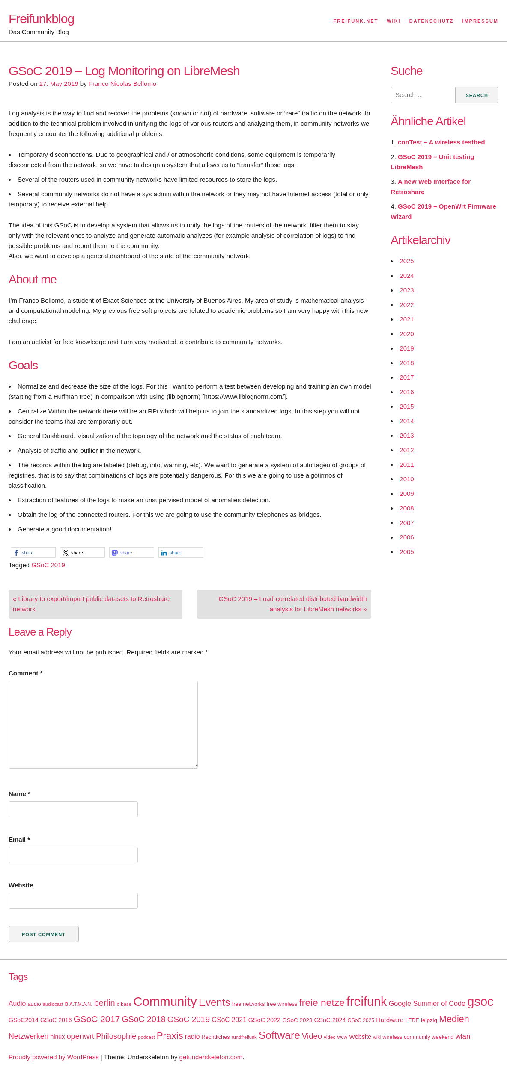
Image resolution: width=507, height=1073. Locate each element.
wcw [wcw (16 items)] (342, 1037)
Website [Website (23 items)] (360, 1036)
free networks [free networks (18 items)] (248, 1004)
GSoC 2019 (48, 565)
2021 (407, 319)
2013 (407, 435)
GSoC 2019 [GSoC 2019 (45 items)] (188, 1019)
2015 (407, 406)
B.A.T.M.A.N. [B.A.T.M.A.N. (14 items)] (78, 1004)
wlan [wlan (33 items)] (463, 1036)
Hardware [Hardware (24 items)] (389, 1020)
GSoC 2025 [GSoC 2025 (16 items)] (360, 1020)
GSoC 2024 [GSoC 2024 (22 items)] (330, 1020)
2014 (407, 420)
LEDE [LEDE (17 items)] (412, 1020)
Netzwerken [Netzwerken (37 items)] (28, 1036)
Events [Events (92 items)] (214, 1002)
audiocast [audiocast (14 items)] (53, 1004)
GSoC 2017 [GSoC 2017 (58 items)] (97, 1019)
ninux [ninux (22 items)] (58, 1036)
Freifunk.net (356, 21)
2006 (407, 537)
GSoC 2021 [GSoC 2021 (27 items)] (229, 1019)
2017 (407, 377)
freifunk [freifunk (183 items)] (366, 1001)
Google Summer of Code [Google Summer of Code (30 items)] (427, 1003)
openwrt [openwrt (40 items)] (80, 1036)
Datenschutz (431, 21)
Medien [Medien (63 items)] (454, 1019)
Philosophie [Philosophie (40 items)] (116, 1036)
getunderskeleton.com (211, 1057)
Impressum (480, 21)
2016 (407, 391)
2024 (407, 275)
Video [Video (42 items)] (312, 1036)
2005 (407, 551)
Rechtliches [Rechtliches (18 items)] (216, 1037)
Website (21, 885)
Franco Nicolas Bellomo (122, 83)
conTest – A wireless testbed (441, 142)
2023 (407, 290)
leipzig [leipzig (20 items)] (429, 1020)
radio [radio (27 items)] (192, 1036)
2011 (407, 464)
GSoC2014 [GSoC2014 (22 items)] (24, 1020)
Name (19, 793)
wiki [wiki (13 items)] (377, 1037)
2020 (407, 333)
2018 (407, 362)
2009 (407, 493)
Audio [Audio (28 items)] (17, 1003)
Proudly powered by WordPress (54, 1057)
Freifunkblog (41, 19)
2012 (407, 450)
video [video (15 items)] (329, 1037)
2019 (407, 348)
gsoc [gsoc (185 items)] (480, 1001)
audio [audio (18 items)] (34, 1004)
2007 (407, 522)
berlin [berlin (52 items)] (104, 1003)
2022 (407, 304)
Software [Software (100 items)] (279, 1035)
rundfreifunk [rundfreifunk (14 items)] (244, 1037)
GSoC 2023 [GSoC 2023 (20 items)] (297, 1020)
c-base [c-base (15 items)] (124, 1004)
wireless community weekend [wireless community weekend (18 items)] (417, 1037)
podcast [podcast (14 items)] (146, 1037)
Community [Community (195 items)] (165, 1001)
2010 (407, 479)
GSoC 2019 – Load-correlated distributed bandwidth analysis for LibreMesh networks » (292, 604)
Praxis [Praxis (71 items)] (170, 1035)
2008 (407, 508)
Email (19, 839)
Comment (25, 673)
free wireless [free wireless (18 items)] (282, 1004)
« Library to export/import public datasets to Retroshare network (91, 604)
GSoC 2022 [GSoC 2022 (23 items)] (264, 1020)
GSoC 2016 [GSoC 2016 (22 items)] (56, 1020)
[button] (33, 552)
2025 (407, 261)
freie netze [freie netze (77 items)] (321, 1002)
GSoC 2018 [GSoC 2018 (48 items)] (144, 1019)
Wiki (393, 21)
